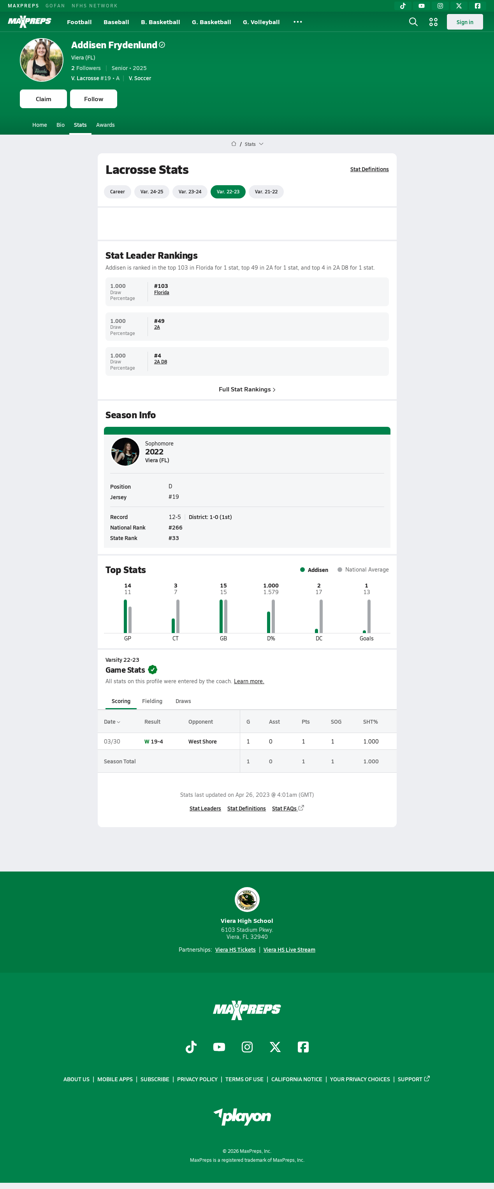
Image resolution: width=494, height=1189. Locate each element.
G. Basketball (211, 21)
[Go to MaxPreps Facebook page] (303, 1048)
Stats (80, 124)
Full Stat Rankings (247, 388)
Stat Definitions (369, 169)
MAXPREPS (23, 5)
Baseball (116, 21)
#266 (176, 527)
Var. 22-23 (228, 191)
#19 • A (95, 78)
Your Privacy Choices (360, 1079)
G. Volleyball (261, 21)
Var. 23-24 (190, 191)
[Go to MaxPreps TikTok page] (191, 1048)
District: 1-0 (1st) (210, 517)
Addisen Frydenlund (118, 45)
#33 (174, 538)
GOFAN (55, 5)
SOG (336, 721)
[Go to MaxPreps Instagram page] (247, 1048)
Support (414, 1079)
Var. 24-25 (152, 191)
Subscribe (155, 1079)
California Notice (296, 1079)
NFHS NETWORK (95, 5)
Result (152, 721)
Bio (60, 124)
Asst (274, 721)
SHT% (370, 721)
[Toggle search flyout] (413, 22)
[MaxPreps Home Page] (234, 144)
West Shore (202, 741)
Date (112, 721)
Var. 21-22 (266, 191)
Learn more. (249, 681)
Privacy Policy (197, 1079)
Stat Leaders (205, 808)
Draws (183, 701)
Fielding (152, 701)
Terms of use (244, 1079)
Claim (43, 98)
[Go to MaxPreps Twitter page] (275, 1048)
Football (79, 21)
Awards (105, 124)
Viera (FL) (83, 57)
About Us (76, 1079)
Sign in (465, 22)
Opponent (200, 721)
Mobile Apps (115, 1079)
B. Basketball (160, 21)
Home (39, 124)
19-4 (157, 741)
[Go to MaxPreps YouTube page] (219, 1048)
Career (117, 191)
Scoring (121, 701)
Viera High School (247, 906)
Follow (93, 98)
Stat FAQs (288, 808)
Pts (306, 721)
